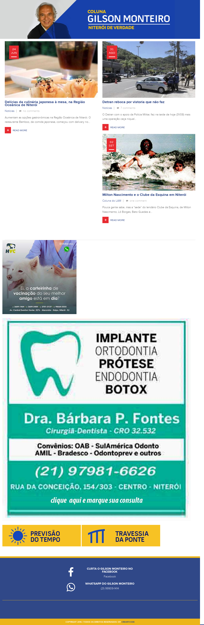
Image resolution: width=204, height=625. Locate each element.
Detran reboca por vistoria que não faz (133, 102)
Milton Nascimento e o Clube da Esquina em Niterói (144, 195)
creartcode (128, 622)
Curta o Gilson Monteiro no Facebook (110, 570)
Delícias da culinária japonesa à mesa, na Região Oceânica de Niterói (45, 103)
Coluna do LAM (111, 200)
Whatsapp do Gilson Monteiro (109, 584)
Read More (20, 130)
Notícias (9, 111)
